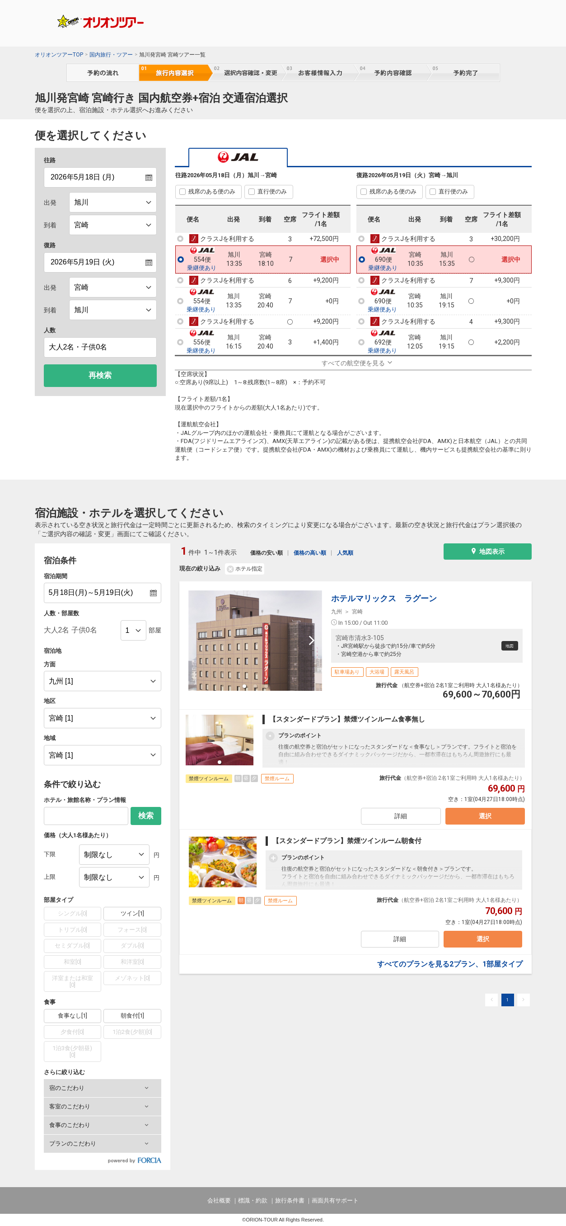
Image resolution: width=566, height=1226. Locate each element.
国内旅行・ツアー (111, 55)
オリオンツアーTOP (59, 55)
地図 (506, 645)
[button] (102, 1088)
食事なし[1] (72, 1015)
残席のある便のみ (211, 191)
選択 (483, 818)
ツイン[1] (132, 913)
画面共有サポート (335, 1200)
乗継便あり (201, 268)
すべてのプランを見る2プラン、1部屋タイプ (450, 968)
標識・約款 (252, 1200)
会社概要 (219, 1200)
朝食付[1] (132, 1015)
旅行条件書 (289, 1200)
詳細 (400, 818)
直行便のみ (272, 191)
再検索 (100, 375)
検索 (146, 815)
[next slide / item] (311, 640)
